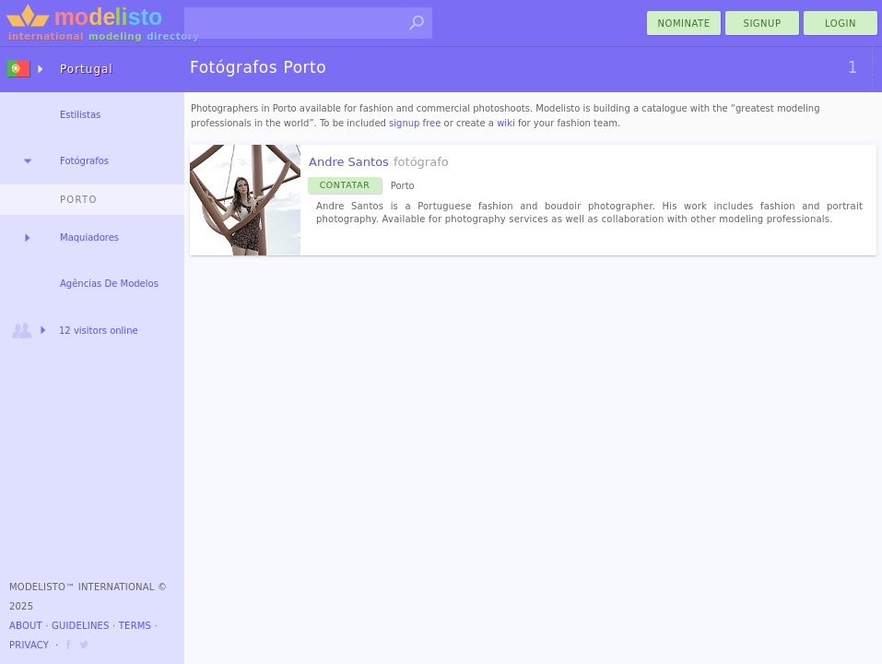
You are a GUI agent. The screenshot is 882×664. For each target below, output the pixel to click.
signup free (415, 123)
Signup (763, 23)
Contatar (345, 185)
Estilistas (80, 115)
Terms (135, 626)
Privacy (29, 645)
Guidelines (81, 626)
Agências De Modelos (109, 284)
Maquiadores (89, 237)
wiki (506, 123)
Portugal (86, 69)
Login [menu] (840, 23)
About (25, 626)
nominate (684, 23)
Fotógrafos (84, 161)
